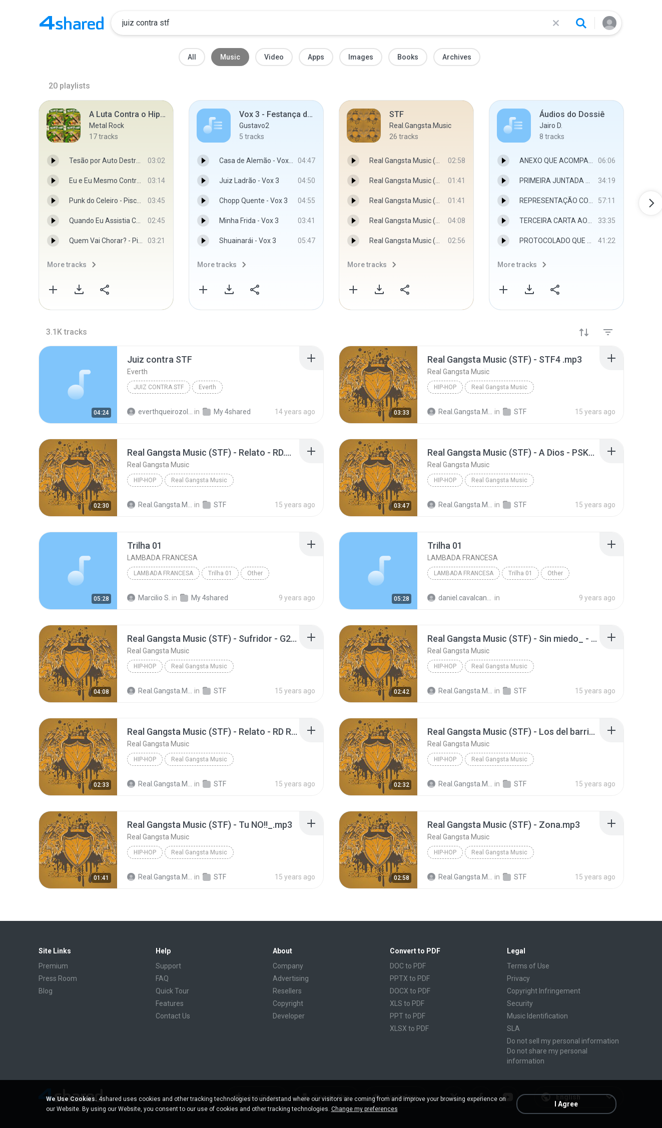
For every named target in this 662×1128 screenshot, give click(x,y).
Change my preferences (364, 1108)
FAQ (162, 978)
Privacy (518, 978)
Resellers (287, 991)
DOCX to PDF (410, 991)
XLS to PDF (407, 1003)
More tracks (67, 265)
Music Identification (537, 1016)
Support (168, 966)
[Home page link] (72, 23)
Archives (456, 57)
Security (520, 1003)
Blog (46, 991)
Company (288, 966)
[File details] (78, 384)
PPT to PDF (407, 1016)
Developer (289, 1016)
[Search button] (581, 23)
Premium (53, 966)
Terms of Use (528, 966)
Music (230, 57)
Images (360, 57)
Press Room (58, 978)
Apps (316, 57)
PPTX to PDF (410, 978)
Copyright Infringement (543, 991)
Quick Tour (172, 991)
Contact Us (173, 1016)
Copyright (288, 1003)
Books (407, 57)
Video (274, 57)
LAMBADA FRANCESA (163, 573)
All (192, 57)
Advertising (291, 978)
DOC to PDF (408, 966)
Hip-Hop (445, 387)
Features (170, 1003)
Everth (207, 387)
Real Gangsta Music (499, 387)
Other (255, 573)
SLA (513, 1028)
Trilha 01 (220, 573)
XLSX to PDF (409, 1028)
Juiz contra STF (159, 387)
